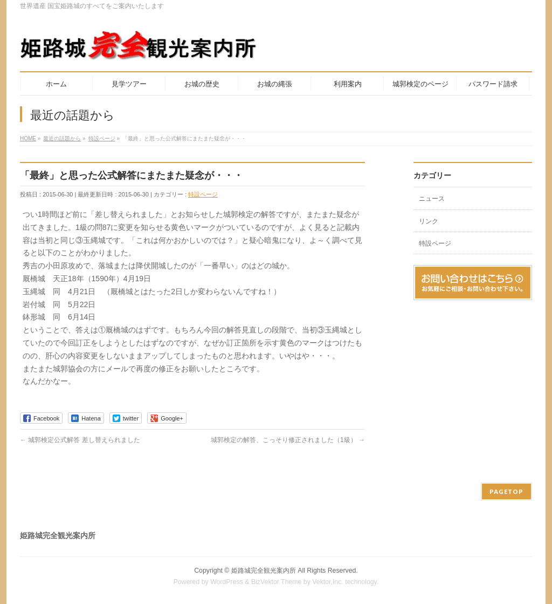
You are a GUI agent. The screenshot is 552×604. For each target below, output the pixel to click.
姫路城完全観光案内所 (263, 570)
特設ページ (203, 194)
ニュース (432, 198)
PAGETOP (506, 491)
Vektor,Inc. (327, 582)
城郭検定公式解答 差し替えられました (80, 440)
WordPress (226, 582)
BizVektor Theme (276, 582)
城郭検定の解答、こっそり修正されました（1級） (288, 440)
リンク (428, 221)
